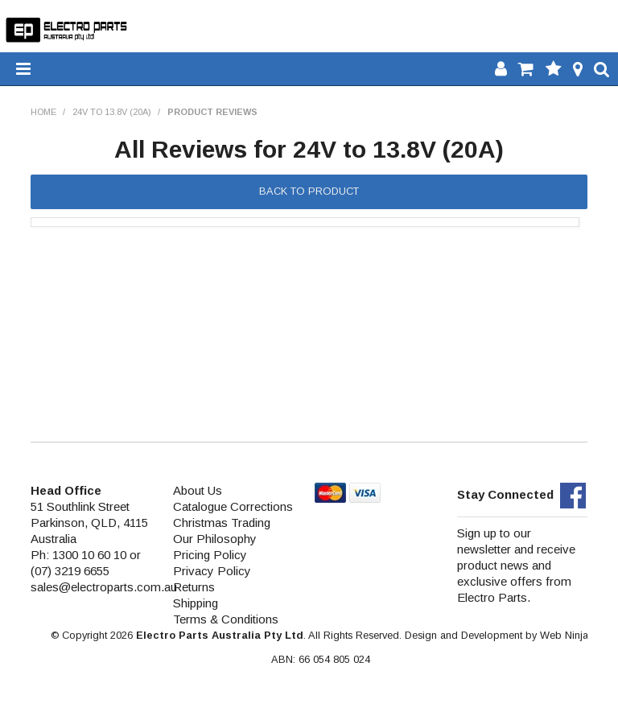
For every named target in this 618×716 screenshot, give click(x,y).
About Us (197, 490)
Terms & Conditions (225, 619)
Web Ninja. (565, 635)
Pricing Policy (210, 555)
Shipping (195, 603)
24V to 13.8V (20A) (111, 112)
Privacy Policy (212, 571)
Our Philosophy (215, 538)
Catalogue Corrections (233, 506)
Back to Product (309, 191)
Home (43, 112)
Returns (194, 587)
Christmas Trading (221, 522)
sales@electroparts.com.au (104, 587)
